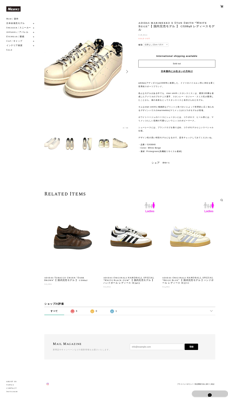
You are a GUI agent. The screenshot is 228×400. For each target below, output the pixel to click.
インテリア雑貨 (14, 45)
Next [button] (127, 71)
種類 (140, 45)
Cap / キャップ (14, 41)
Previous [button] (47, 71)
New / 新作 (12, 19)
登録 (191, 347)
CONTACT (11, 388)
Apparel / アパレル (17, 32)
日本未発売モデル (15, 23)
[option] (87, 72)
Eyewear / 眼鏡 (15, 37)
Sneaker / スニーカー (18, 28)
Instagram (12, 391)
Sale (9, 50)
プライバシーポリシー (185, 384)
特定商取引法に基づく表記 (204, 384)
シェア (156, 163)
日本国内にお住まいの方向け (177, 71)
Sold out (177, 64)
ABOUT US (11, 381)
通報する (166, 163)
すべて (54, 311)
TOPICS (10, 385)
